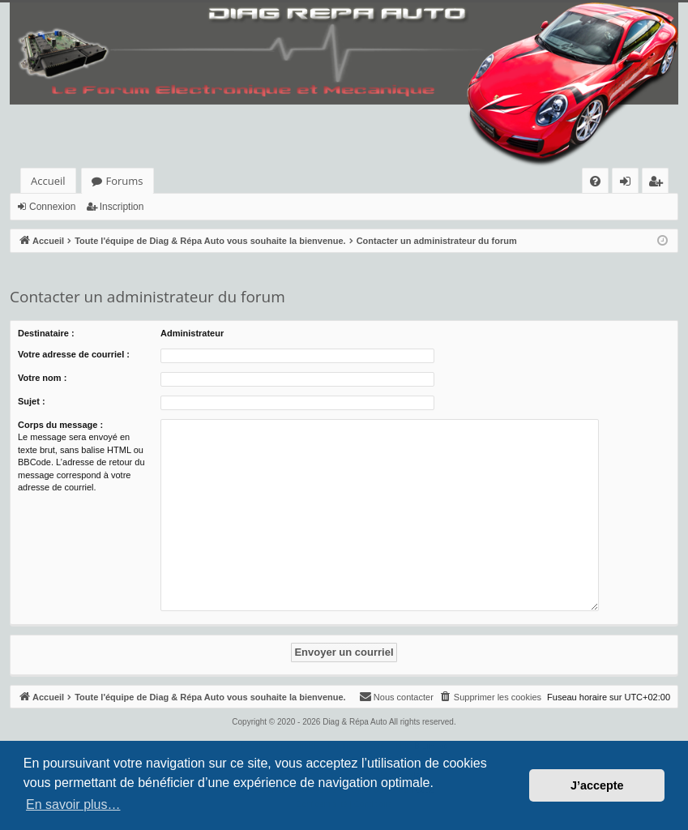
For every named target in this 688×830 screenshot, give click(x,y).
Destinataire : (46, 333)
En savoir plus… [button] (73, 804)
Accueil (48, 180)
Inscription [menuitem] (658, 183)
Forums (124, 180)
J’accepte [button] (597, 785)
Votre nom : (42, 378)
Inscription (122, 206)
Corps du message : (60, 425)
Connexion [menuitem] (629, 183)
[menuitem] (595, 181)
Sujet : (31, 401)
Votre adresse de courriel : (74, 354)
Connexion (52, 206)
